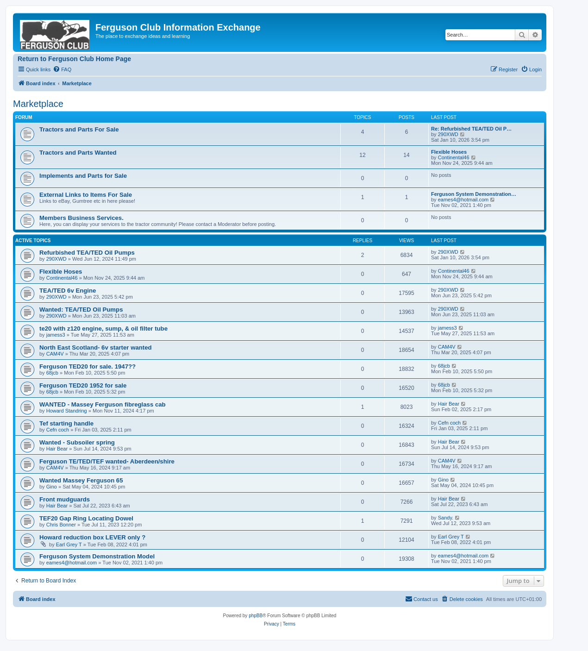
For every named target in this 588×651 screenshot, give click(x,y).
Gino (51, 486)
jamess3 (55, 335)
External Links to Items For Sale (85, 194)
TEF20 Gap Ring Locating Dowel (86, 518)
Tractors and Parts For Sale (79, 129)
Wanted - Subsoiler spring (77, 442)
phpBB (256, 615)
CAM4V (55, 354)
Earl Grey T (69, 544)
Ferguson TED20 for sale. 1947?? (87, 366)
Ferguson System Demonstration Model (97, 556)
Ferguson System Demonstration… (473, 194)
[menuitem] (62, 69)
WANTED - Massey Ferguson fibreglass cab (102, 404)
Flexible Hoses (449, 152)
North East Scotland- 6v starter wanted (95, 347)
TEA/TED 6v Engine (67, 290)
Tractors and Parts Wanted (78, 152)
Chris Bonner (61, 524)
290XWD (448, 134)
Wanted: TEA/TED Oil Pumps (81, 309)
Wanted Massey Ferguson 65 (81, 480)
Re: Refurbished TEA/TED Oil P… (471, 128)
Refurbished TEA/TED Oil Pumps (87, 252)
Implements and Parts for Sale (83, 175)
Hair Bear (448, 404)
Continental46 (453, 157)
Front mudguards (64, 499)
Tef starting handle (66, 423)
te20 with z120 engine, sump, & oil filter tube (103, 328)
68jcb (52, 373)
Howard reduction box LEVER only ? (92, 537)
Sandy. (445, 517)
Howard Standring (66, 410)
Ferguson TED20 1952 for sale (82, 385)
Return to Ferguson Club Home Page (74, 59)
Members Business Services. (81, 217)
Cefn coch (57, 429)
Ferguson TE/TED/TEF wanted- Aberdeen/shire (107, 461)
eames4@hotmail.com (463, 199)
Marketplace (38, 104)
